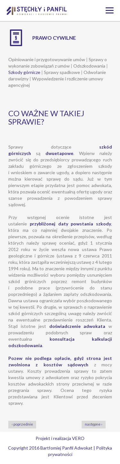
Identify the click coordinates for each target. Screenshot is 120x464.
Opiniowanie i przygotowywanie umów (46, 59)
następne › (93, 424)
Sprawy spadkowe (62, 72)
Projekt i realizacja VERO (60, 438)
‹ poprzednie (22, 424)
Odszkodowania (89, 66)
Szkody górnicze (24, 72)
